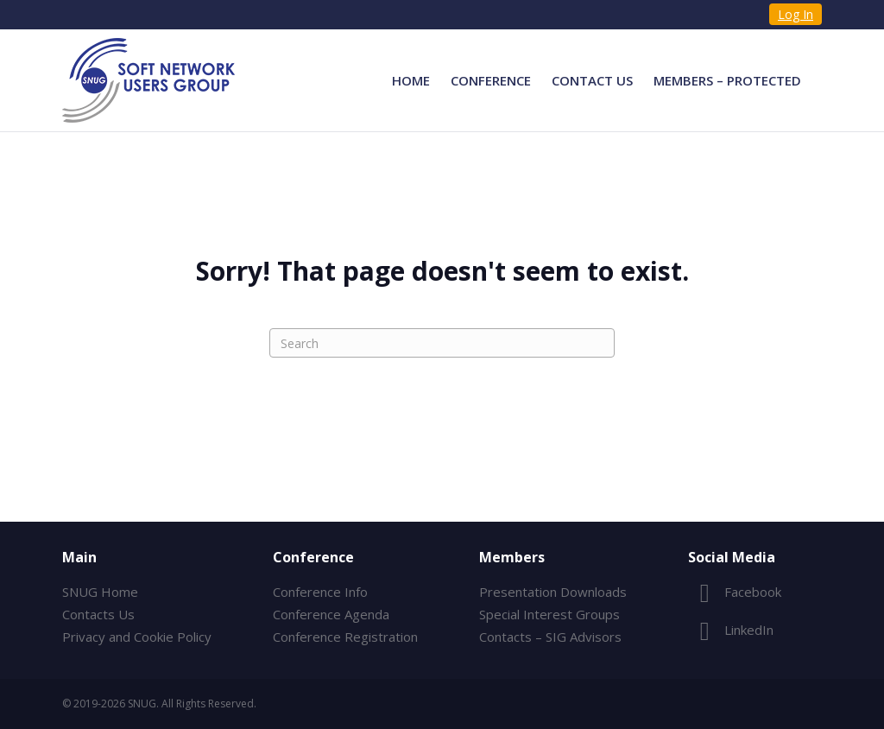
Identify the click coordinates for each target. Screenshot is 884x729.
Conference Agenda (331, 614)
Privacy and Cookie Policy (137, 636)
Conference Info (320, 591)
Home (411, 80)
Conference (491, 80)
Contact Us (592, 80)
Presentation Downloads (553, 591)
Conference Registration (345, 636)
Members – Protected (727, 80)
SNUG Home (100, 591)
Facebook (734, 591)
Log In (795, 14)
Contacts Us (98, 614)
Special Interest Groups (549, 614)
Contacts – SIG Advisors (550, 636)
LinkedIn (731, 629)
